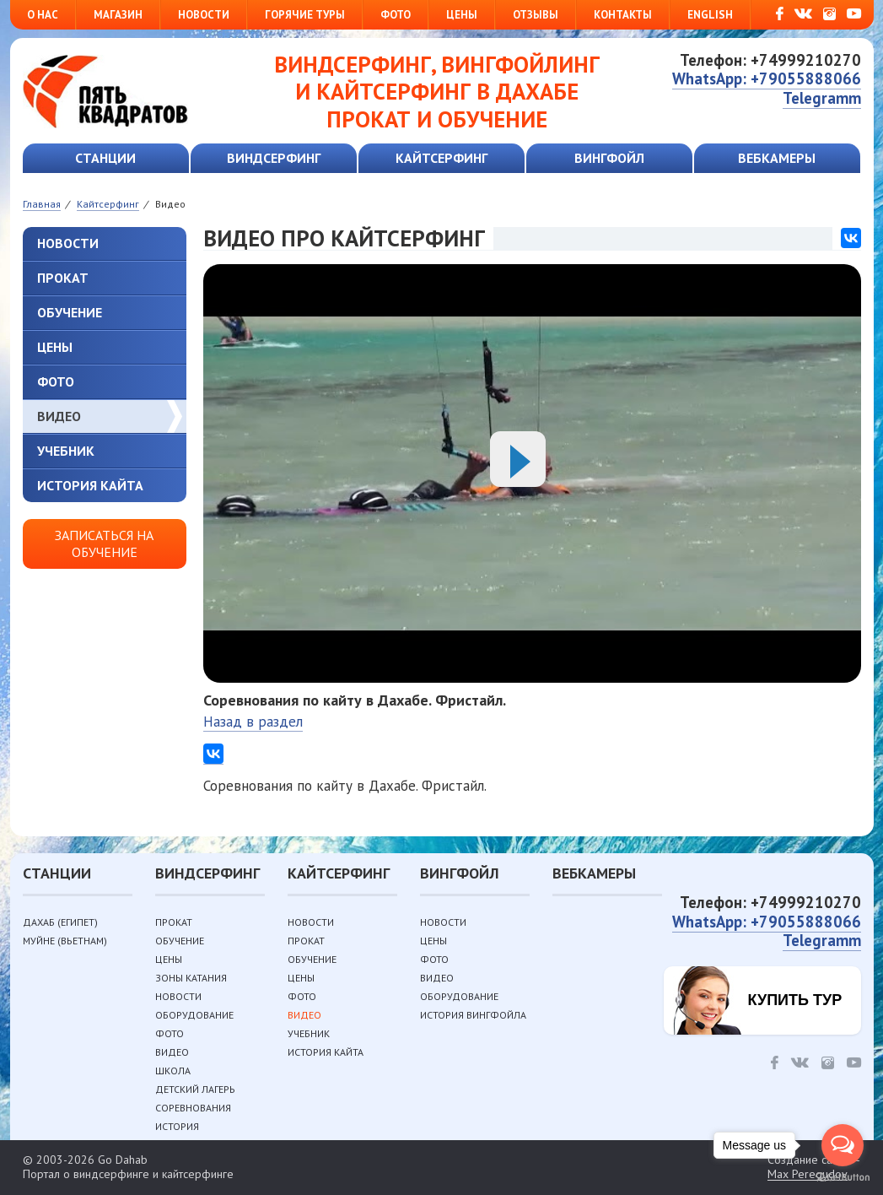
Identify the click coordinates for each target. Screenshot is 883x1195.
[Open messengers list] (842, 1145)
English (710, 15)
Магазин (118, 15)
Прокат (63, 277)
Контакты (623, 15)
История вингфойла (473, 1014)
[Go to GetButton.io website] (843, 1177)
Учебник (65, 450)
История (177, 1126)
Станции (105, 157)
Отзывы (535, 15)
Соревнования (193, 1107)
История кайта (90, 485)
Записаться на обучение (104, 543)
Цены (461, 15)
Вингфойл (609, 157)
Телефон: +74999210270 (770, 60)
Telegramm (822, 98)
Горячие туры (305, 15)
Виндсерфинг (273, 157)
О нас (42, 15)
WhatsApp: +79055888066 (766, 78)
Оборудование (194, 1014)
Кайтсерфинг (441, 157)
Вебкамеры (777, 157)
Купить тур (795, 1000)
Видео (59, 416)
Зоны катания (191, 977)
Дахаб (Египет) (60, 922)
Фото (395, 15)
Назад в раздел (253, 721)
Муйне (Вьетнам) (65, 940)
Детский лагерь (195, 1089)
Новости (203, 15)
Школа (173, 1070)
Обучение (69, 312)
